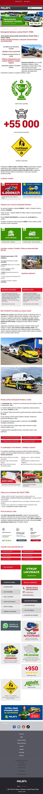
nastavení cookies (22, 791)
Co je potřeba (29, 610)
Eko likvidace (8, 567)
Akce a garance (27, 555)
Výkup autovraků (28, 551)
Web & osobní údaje (21, 774)
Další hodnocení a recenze (8, 303)
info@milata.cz (29, 592)
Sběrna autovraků (10, 611)
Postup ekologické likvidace (11, 437)
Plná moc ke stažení (29, 441)
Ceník (21, 737)
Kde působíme (8, 592)
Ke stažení (21, 752)
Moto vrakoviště (21, 765)
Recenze (21, 749)
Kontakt (21, 755)
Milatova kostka (21, 767)
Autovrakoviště (28, 559)
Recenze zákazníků (9, 289)
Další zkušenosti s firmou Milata (31, 303)
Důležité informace (30, 601)
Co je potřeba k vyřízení (30, 437)
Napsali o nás (28, 289)
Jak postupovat (29, 605)
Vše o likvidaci (8, 596)
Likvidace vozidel (8, 551)
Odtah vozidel (7, 559)
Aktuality (21, 734)
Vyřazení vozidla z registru (11, 441)
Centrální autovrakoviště (21, 760)
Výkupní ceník (6, 555)
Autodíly (21, 746)
